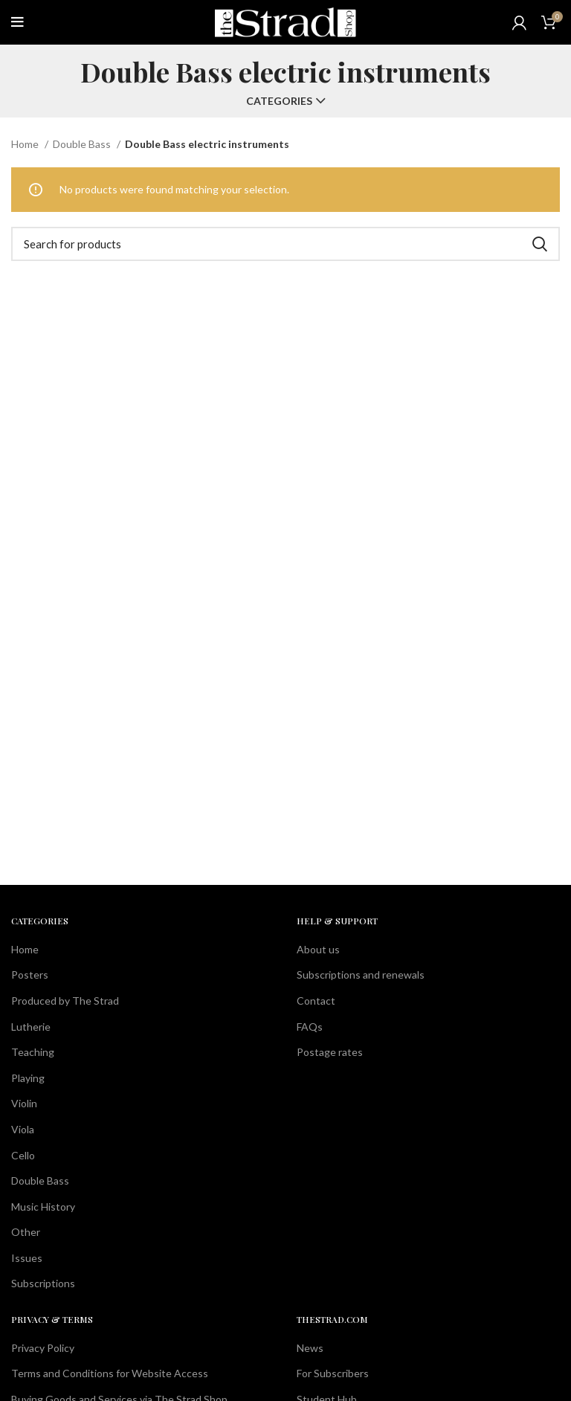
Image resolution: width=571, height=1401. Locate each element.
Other (25, 1232)
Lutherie (31, 1026)
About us (318, 949)
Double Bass (83, 144)
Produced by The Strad (65, 1000)
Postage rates (330, 1052)
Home (26, 144)
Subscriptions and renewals (361, 974)
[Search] (285, 244)
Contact (316, 1000)
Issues (26, 1258)
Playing (28, 1078)
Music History (43, 1206)
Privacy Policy (42, 1348)
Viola (22, 1129)
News (310, 1348)
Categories (279, 101)
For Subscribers (333, 1373)
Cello (23, 1155)
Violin (24, 1103)
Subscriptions (43, 1283)
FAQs (310, 1026)
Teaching (32, 1052)
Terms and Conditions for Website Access (109, 1373)
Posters (29, 974)
